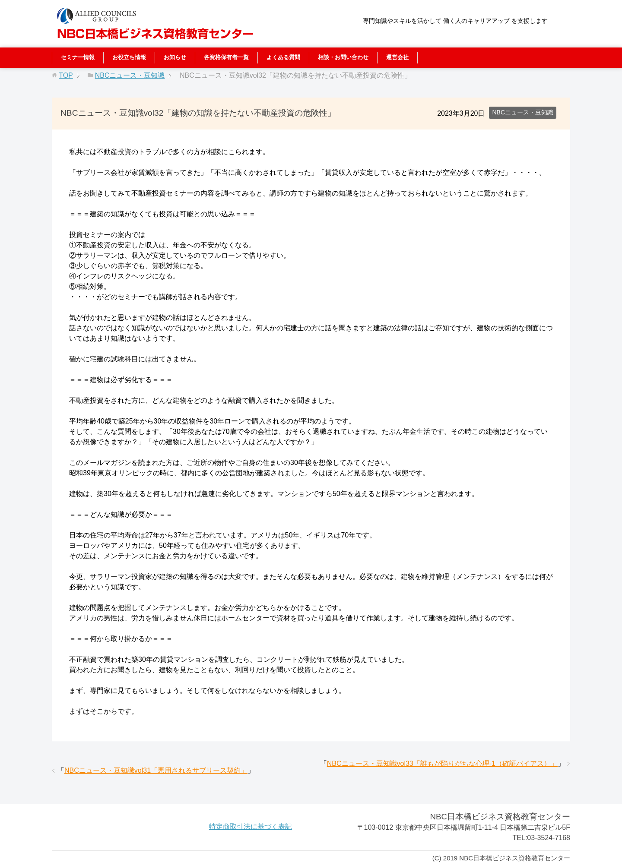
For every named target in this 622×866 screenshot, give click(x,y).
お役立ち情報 (129, 57)
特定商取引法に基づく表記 (250, 826)
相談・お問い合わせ (343, 57)
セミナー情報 (78, 57)
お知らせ (175, 57)
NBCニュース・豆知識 (522, 112)
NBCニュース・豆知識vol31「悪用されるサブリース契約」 (156, 770)
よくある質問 (283, 57)
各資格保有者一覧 (226, 57)
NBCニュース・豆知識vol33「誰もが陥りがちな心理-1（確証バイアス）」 (442, 763)
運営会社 (397, 57)
